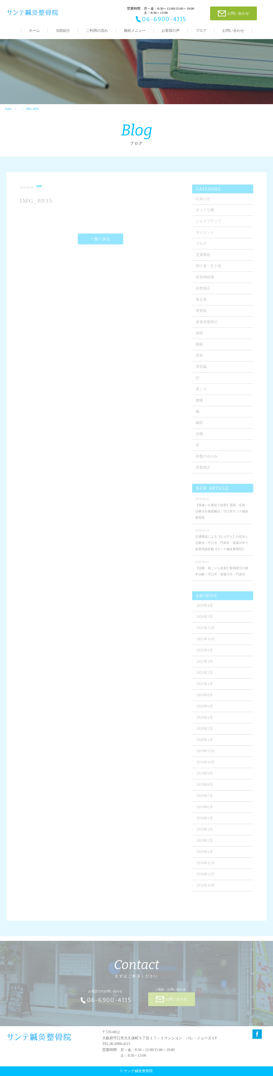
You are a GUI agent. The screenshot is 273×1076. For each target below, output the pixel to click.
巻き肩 (201, 302)
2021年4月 (205, 652)
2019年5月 (205, 820)
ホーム (34, 31)
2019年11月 (205, 753)
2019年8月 (205, 787)
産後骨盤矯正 (207, 324)
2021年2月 (205, 675)
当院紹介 (63, 31)
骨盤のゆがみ (207, 458)
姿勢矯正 (203, 290)
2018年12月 (206, 865)
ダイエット (205, 234)
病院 (199, 335)
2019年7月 (205, 798)
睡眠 (199, 346)
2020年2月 (205, 731)
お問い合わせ (233, 31)
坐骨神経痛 (205, 279)
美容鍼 (201, 369)
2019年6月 (205, 809)
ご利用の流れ (97, 31)
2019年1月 (205, 854)
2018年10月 (206, 888)
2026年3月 (205, 619)
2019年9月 (205, 776)
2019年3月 (205, 832)
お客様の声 (170, 31)
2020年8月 (205, 697)
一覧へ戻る (100, 241)
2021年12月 (206, 630)
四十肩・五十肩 (208, 268)
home (8, 108)
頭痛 (199, 436)
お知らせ (203, 201)
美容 (199, 358)
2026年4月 (205, 608)
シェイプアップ (208, 223)
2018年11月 (205, 876)
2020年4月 (205, 720)
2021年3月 (205, 664)
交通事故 (203, 257)
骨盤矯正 (203, 470)
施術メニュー (135, 31)
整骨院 (201, 313)
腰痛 (199, 402)
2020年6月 (205, 708)
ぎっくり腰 (205, 212)
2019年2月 (205, 843)
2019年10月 (206, 764)
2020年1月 (205, 742)
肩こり (201, 391)
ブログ (201, 31)
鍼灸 (199, 425)
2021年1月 (205, 686)
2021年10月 (206, 641)
